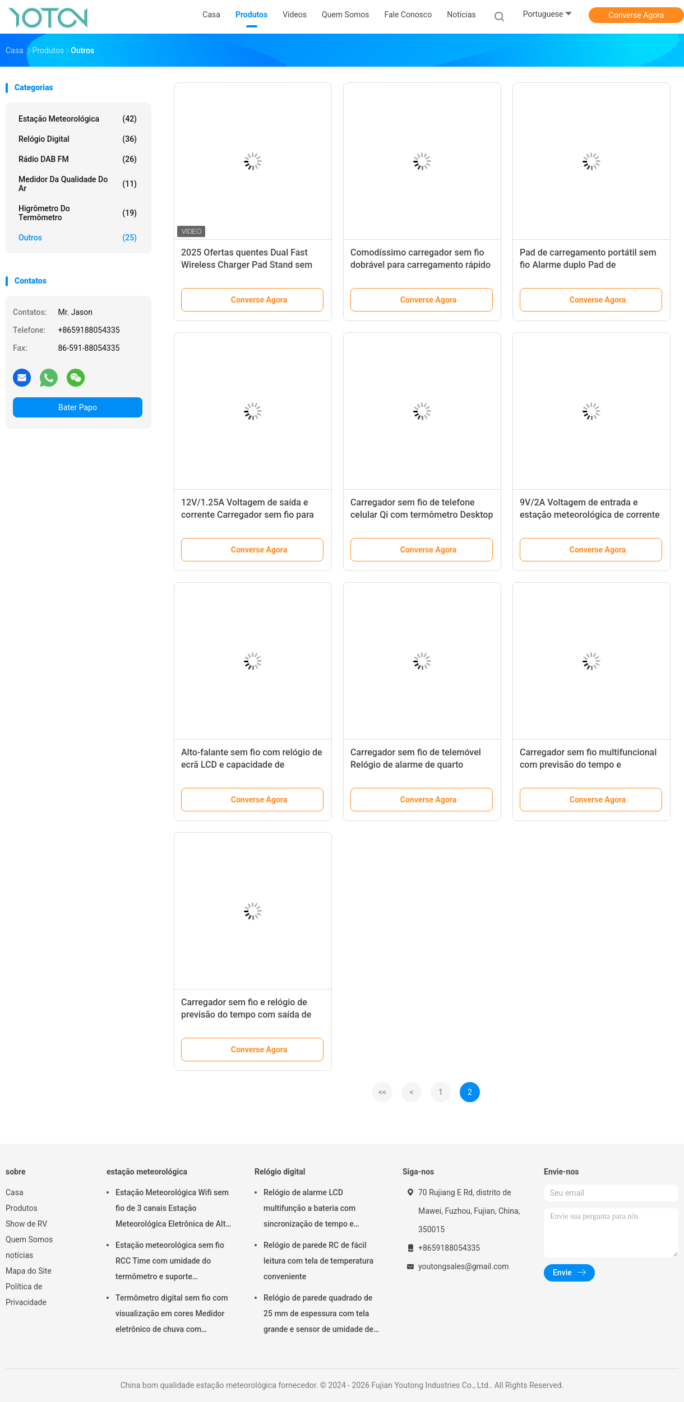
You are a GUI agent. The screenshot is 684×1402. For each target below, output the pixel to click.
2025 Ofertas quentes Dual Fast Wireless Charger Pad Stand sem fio (246, 264)
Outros (78, 237)
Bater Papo (77, 407)
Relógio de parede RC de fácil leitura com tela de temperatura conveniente (318, 1261)
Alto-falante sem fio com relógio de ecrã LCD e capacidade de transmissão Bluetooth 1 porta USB (251, 764)
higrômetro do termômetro (78, 213)
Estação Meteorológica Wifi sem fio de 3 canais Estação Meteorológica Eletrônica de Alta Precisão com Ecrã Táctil (172, 1210)
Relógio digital (78, 139)
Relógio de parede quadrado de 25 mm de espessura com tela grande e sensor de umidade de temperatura (318, 1315)
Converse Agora (636, 15)
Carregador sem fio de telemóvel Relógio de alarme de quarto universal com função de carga (415, 764)
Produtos (22, 1208)
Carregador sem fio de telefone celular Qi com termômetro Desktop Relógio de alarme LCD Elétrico (421, 514)
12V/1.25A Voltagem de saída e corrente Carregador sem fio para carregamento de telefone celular (247, 514)
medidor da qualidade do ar (78, 184)
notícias (19, 1255)
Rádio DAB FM (78, 159)
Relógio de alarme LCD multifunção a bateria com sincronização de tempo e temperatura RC (309, 1210)
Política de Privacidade (26, 1294)
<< (382, 1092)
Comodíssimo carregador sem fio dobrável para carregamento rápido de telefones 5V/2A (420, 264)
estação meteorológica (78, 118)
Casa (15, 1192)
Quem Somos (29, 1239)
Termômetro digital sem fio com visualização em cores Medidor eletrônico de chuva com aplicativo (171, 1315)
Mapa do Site (29, 1270)
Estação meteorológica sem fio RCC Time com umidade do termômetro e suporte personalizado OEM (169, 1262)
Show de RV (26, 1223)
